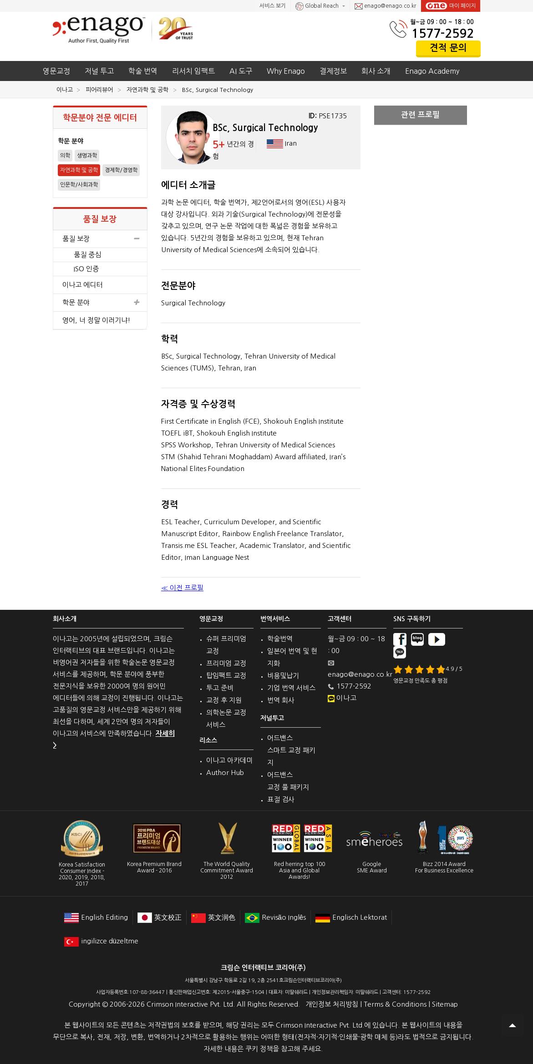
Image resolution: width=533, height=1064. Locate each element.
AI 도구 (240, 71)
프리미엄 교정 (226, 663)
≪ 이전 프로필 (182, 587)
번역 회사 (280, 700)
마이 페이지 (451, 6)
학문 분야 (100, 302)
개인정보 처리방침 (331, 1004)
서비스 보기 (272, 6)
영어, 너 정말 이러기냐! (96, 320)
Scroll (512, 1025)
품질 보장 (100, 238)
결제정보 (333, 71)
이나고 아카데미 (229, 760)
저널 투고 (99, 71)
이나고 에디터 (82, 284)
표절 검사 (280, 799)
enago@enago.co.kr (385, 6)
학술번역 (280, 638)
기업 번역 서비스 (291, 687)
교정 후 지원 (224, 700)
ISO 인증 (86, 268)
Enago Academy (432, 71)
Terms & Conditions (395, 1004)
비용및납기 (283, 675)
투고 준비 (220, 687)
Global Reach (317, 6)
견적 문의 (448, 47)
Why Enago (286, 71)
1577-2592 (442, 33)
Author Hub (225, 772)
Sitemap (445, 1004)
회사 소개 (376, 71)
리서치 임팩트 (193, 71)
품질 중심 (87, 254)
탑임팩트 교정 (226, 675)
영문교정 (56, 71)
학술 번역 (142, 71)
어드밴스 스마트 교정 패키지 (291, 750)
